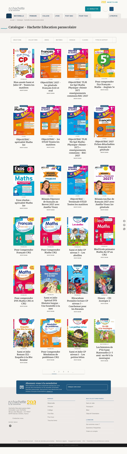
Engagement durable (74, 441)
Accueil (12, 20)
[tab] (9, 16)
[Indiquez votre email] (85, 387)
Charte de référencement (25, 441)
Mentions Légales (61, 441)
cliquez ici (49, 391)
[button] (93, 8)
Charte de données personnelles (44, 441)
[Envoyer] (105, 387)
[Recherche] (105, 8)
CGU (83, 441)
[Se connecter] (114, 8)
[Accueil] (17, 9)
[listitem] (18, 2)
